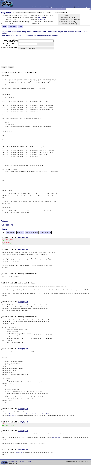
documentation (45, 7)
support (39, 7)
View (4, 27)
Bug (3, 13)
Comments (10, 232)
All (3, 232)
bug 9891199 (56, 439)
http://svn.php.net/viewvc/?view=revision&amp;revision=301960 (28, 415)
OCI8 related (42, 19)
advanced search (62, 7)
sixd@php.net (23, 237)
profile (43, 17)
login (89, 7)
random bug (84, 7)
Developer (12, 27)
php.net (34, 7)
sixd (39, 17)
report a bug (53, 7)
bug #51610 (12, 416)
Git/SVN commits (32, 232)
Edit (20, 27)
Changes (20, 232)
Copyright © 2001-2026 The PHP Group (19, 463)
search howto (70, 7)
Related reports (45, 232)
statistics (77, 7)
